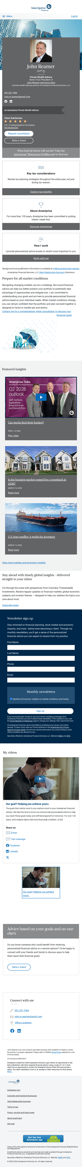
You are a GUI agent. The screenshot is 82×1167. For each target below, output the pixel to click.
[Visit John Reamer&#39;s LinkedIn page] (19, 1031)
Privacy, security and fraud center (20, 1112)
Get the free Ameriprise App (43, 1138)
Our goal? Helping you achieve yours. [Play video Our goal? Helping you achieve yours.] (38, 894)
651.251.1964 (10, 92)
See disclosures (11, 128)
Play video (13, 435)
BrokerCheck (56, 1052)
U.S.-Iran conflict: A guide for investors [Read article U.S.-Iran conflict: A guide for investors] (31, 536)
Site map (11, 1124)
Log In (74, 16)
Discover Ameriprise (41, 226)
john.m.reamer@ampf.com (17, 96)
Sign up (40, 711)
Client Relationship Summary (52, 272)
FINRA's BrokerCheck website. (66, 268)
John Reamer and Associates (41, 82)
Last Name (12, 653)
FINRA (60, 736)
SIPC (68, 736)
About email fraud (14, 1118)
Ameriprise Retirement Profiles (32, 154)
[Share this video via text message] (15, 839)
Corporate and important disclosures (22, 1096)
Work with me (41, 258)
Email (10, 675)
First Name (12, 642)
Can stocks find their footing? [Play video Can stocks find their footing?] (26, 422)
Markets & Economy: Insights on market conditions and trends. (41, 699)
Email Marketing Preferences (21, 721)
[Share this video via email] (15, 833)
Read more (13, 492)
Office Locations (23, 1022)
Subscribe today (10, 605)
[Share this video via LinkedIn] (15, 851)
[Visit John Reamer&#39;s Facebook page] (12, 1031)
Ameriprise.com (13, 1090)
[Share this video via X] (15, 857)
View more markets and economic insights (24, 562)
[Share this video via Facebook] (15, 845)
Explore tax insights (41, 191)
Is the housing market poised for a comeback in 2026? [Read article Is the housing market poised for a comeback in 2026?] (37, 481)
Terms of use (12, 1107)
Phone (10, 664)
